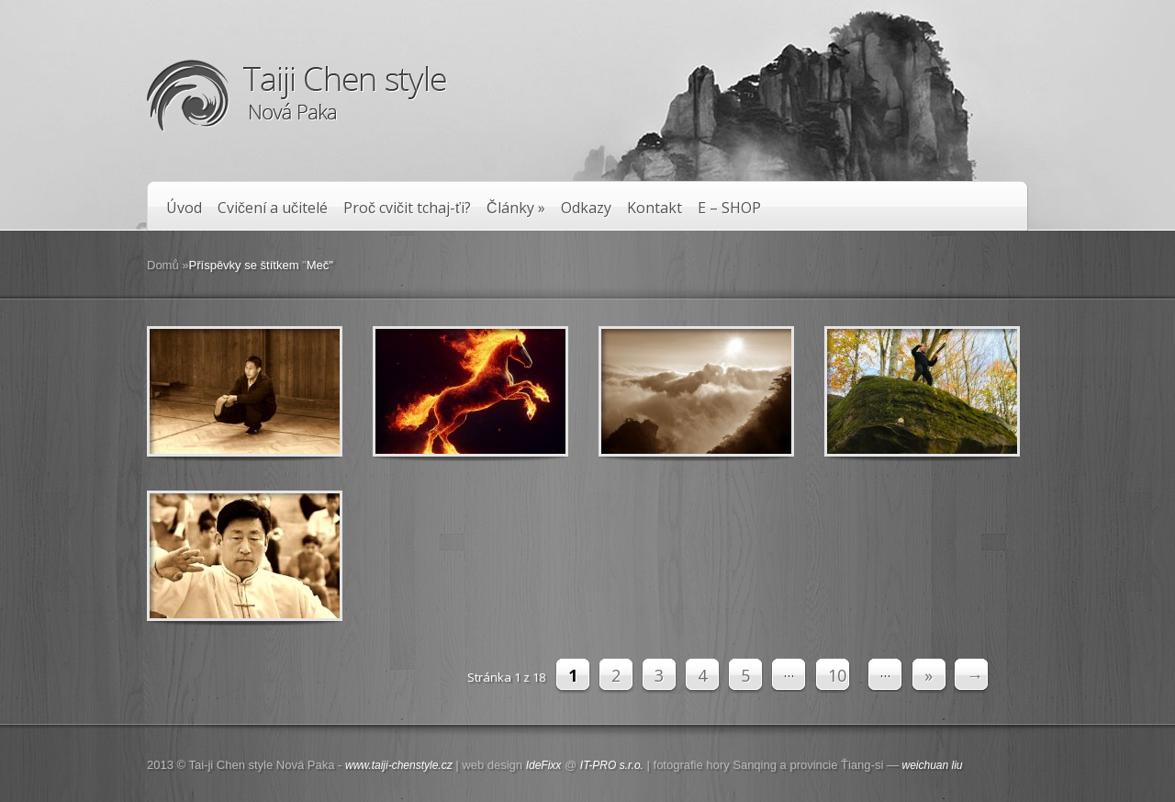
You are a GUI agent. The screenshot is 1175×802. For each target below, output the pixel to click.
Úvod (184, 208)
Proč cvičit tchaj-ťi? (407, 208)
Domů (163, 265)
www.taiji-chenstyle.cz (399, 765)
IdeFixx (544, 765)
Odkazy (586, 208)
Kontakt (654, 208)
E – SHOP (729, 208)
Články (516, 208)
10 (837, 675)
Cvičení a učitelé (273, 208)
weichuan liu (932, 765)
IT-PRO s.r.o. (611, 765)
